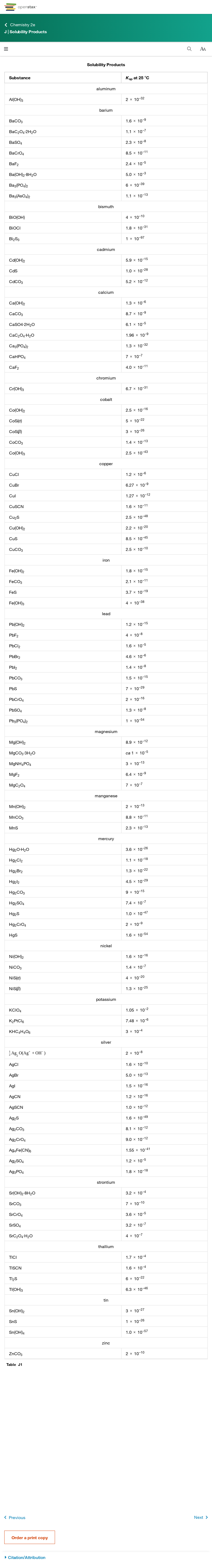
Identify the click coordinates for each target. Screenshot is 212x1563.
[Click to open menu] (6, 49)
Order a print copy (29, 1537)
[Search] (189, 49)
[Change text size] (202, 49)
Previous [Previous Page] (13, 1517)
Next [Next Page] (202, 1517)
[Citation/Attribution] (106, 1557)
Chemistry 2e (19, 24)
